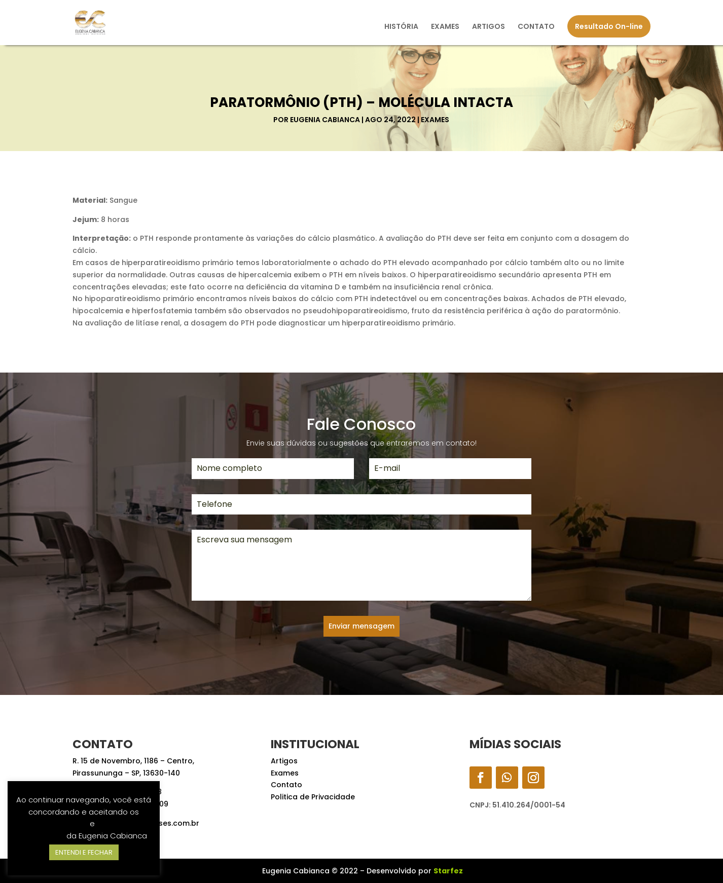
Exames (435, 120)
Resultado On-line (609, 26)
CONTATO (536, 27)
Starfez (448, 871)
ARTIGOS (488, 27)
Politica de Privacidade (313, 797)
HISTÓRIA (401, 27)
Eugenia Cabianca (325, 120)
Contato (286, 785)
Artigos (284, 761)
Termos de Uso (59, 823)
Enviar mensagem (361, 626)
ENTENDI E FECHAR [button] (84, 852)
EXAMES (445, 27)
